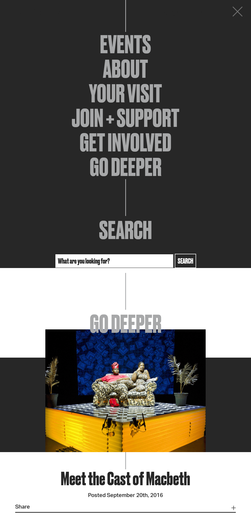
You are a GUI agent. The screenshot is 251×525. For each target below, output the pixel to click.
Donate (208, 12)
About (125, 69)
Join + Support (125, 118)
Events (125, 44)
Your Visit (125, 93)
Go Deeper (126, 167)
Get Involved (125, 142)
